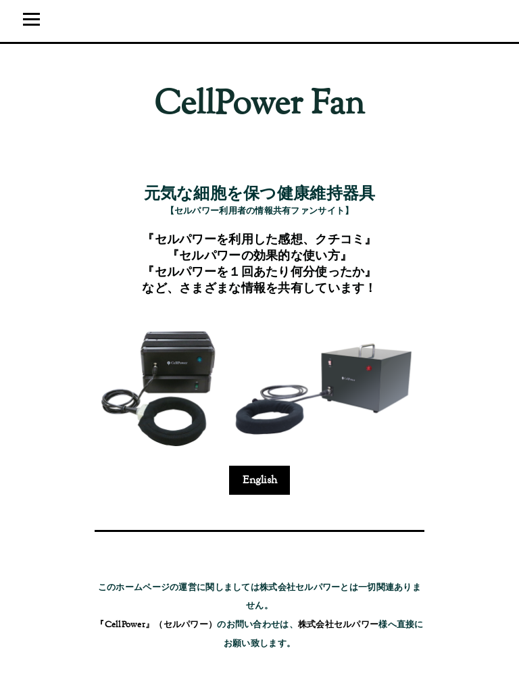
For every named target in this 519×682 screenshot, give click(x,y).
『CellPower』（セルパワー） (156, 625)
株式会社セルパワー (338, 625)
